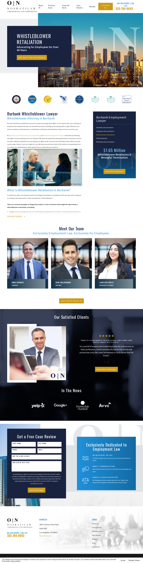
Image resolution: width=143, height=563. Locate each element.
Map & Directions (45, 536)
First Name (15, 443)
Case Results (96, 535)
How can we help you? (19, 462)
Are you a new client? (20, 456)
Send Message (35, 490)
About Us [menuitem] (41, 6)
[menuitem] (114, 127)
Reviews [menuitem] (92, 6)
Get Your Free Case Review (32, 57)
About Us (95, 524)
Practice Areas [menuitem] (51, 6)
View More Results (114, 171)
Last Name (41, 443)
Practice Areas (97, 527)
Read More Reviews (109, 369)
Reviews (95, 539)
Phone (13, 450)
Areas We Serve (97, 531)
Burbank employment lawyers (53, 135)
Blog (93, 543)
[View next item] (116, 164)
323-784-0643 (124, 8)
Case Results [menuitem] (80, 6)
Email (39, 450)
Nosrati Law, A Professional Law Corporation (24, 135)
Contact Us (105, 6)
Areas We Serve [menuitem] (65, 6)
